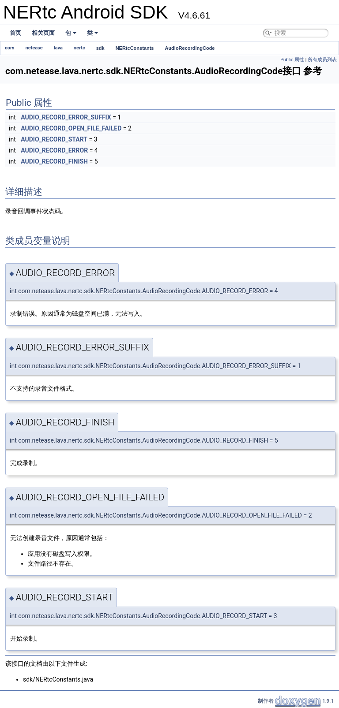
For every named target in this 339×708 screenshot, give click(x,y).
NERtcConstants (135, 48)
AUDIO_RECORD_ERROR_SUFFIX (66, 117)
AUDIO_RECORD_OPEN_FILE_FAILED (71, 128)
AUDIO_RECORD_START (54, 139)
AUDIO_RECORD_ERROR (54, 150)
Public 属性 (292, 60)
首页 (15, 33)
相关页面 (43, 33)
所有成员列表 (322, 60)
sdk (100, 48)
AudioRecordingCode (190, 48)
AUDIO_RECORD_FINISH (54, 161)
